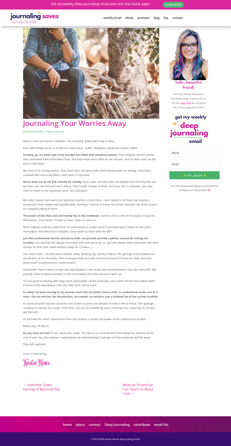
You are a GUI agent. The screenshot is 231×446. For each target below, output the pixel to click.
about (129, 18)
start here (186, 102)
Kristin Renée (35, 131)
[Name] (194, 152)
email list (161, 424)
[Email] (194, 164)
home (67, 424)
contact (177, 18)
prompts (143, 18)
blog (157, 18)
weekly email (112, 18)
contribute (142, 424)
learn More (173, 4)
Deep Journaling (117, 424)
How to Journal (55, 131)
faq (166, 18)
